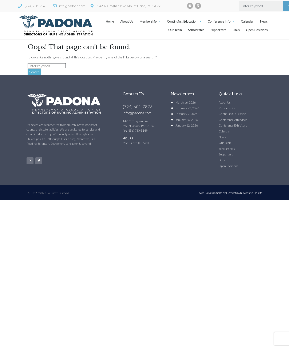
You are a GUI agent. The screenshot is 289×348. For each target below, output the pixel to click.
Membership (150, 21)
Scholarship (196, 30)
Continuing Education (184, 21)
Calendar (247, 21)
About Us (126, 21)
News (264, 21)
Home (110, 21)
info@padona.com (137, 113)
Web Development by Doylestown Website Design (230, 192)
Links (236, 30)
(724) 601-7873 (138, 106)
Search (34, 72)
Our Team (175, 30)
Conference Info (221, 21)
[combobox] (261, 6)
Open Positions (257, 30)
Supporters (218, 30)
